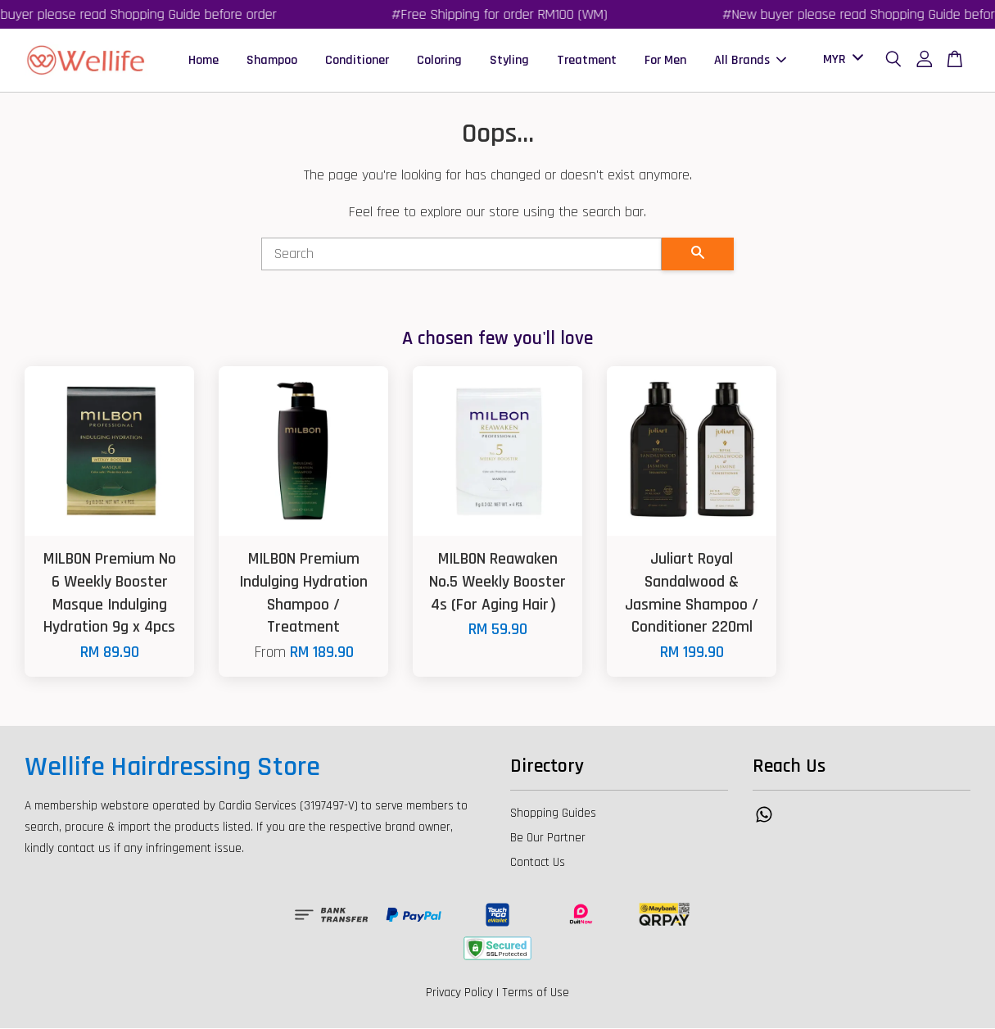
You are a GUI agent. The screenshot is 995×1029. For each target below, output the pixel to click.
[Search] (462, 254)
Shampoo (271, 60)
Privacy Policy (459, 993)
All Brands (750, 60)
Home (203, 60)
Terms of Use (535, 993)
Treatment (587, 60)
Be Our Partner (548, 838)
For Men (665, 60)
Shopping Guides (553, 814)
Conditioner (357, 60)
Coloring (439, 60)
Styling (509, 60)
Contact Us (537, 863)
